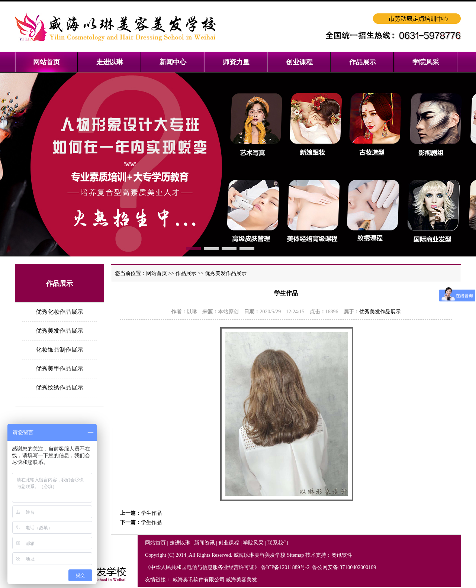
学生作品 (151, 513)
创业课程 (228, 543)
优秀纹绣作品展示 (59, 387)
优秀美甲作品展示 (59, 368)
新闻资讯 (204, 543)
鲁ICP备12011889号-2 (286, 567)
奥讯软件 (341, 555)
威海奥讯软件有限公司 (199, 579)
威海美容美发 (241, 579)
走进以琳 (180, 543)
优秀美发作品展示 (59, 330)
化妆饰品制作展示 (59, 349)
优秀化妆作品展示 (59, 311)
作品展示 (186, 273)
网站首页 (156, 273)
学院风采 (253, 543)
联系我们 (277, 543)
